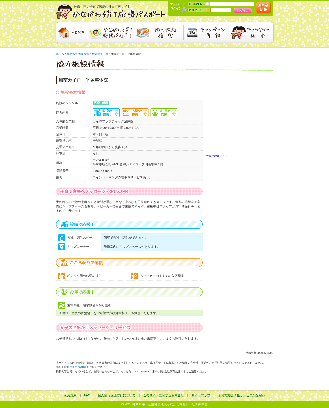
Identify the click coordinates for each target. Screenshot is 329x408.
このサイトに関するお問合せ (163, 395)
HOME (71, 32)
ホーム (60, 54)
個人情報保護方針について (116, 395)
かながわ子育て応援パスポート (111, 11)
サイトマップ (200, 395)
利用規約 (70, 395)
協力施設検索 (159, 32)
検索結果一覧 (100, 54)
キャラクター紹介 (251, 32)
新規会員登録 (263, 7)
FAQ (87, 395)
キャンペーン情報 (206, 32)
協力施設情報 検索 (78, 54)
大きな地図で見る (217, 155)
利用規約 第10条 (76, 367)
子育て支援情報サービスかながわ (241, 395)
